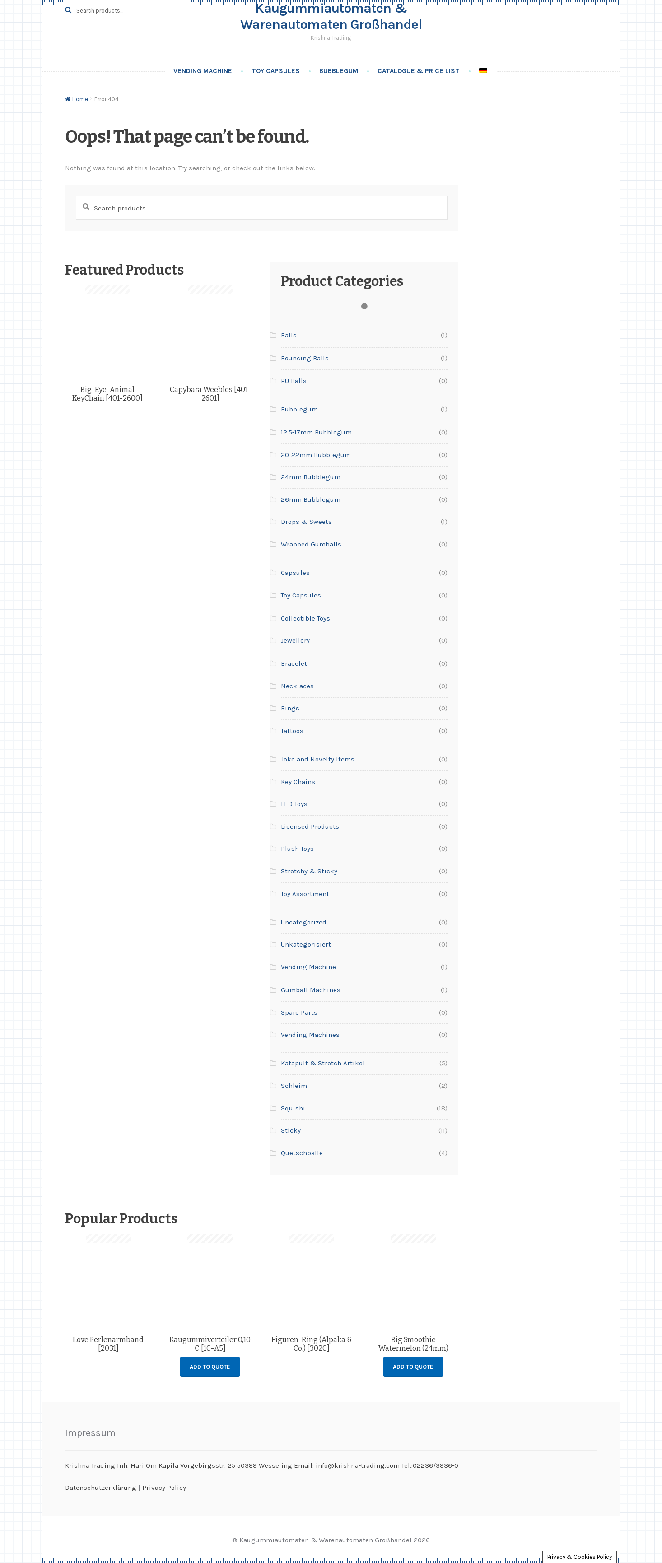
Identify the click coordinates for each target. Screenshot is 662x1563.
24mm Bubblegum (310, 477)
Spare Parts (299, 1012)
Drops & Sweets (306, 522)
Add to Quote (210, 1366)
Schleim (294, 1086)
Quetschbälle (302, 1153)
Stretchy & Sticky (309, 871)
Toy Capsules (276, 71)
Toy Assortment (305, 894)
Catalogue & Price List (419, 71)
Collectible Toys (305, 618)
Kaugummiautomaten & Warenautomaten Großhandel (331, 16)
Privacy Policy (164, 1488)
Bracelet (294, 663)
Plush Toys (297, 848)
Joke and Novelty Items (317, 759)
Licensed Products (310, 826)
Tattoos (292, 731)
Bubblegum (338, 71)
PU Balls (294, 381)
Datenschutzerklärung (100, 1488)
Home (80, 99)
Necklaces (297, 686)
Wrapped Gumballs (311, 544)
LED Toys (294, 804)
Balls (289, 335)
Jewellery (295, 640)
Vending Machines (310, 1035)
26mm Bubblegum (310, 499)
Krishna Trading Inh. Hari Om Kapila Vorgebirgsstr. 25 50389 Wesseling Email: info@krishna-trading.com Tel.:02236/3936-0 (261, 1465)
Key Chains (298, 782)
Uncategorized (303, 922)
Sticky (291, 1130)
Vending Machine (202, 71)
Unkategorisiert (306, 944)
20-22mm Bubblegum (316, 455)
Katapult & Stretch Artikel (323, 1063)
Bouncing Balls (305, 358)
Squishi (293, 1108)
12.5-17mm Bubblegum (316, 432)
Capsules (295, 573)
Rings (290, 708)
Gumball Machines (310, 990)
